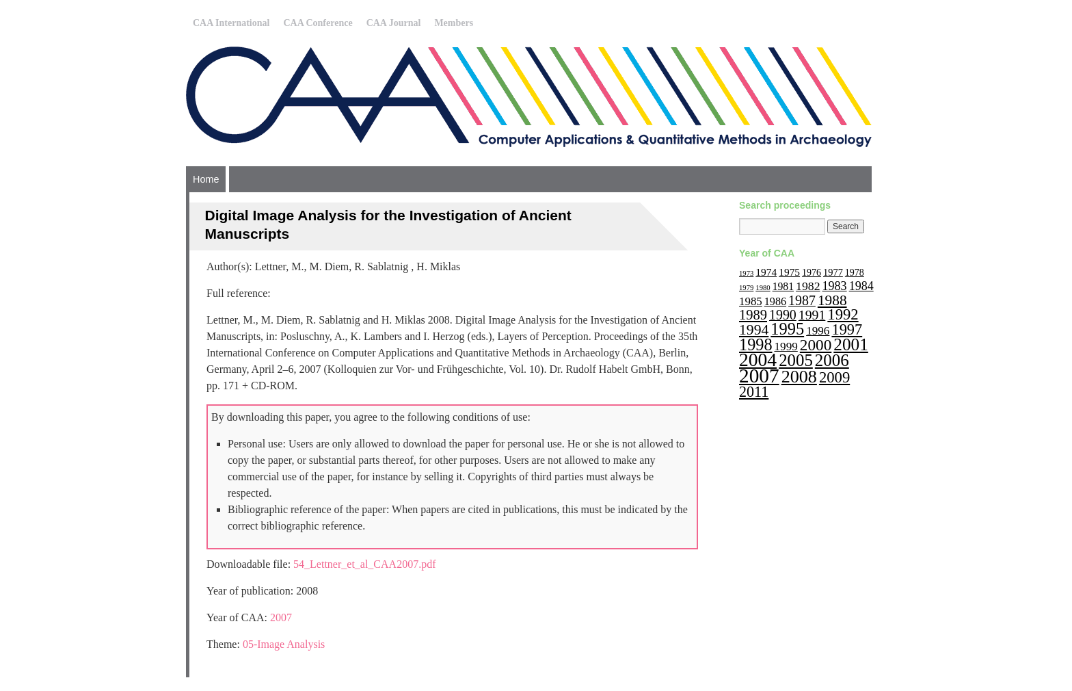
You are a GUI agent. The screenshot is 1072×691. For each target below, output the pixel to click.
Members (453, 23)
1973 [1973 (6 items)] (746, 273)
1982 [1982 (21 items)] (808, 286)
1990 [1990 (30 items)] (782, 314)
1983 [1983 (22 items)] (834, 286)
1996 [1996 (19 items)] (817, 330)
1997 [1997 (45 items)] (846, 329)
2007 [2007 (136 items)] (759, 376)
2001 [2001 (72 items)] (850, 344)
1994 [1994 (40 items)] (753, 330)
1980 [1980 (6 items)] (762, 287)
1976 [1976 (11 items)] (811, 273)
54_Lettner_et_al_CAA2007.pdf (364, 564)
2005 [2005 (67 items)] (796, 360)
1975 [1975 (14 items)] (789, 272)
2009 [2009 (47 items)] (834, 377)
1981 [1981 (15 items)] (783, 286)
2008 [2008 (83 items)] (799, 377)
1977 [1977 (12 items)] (833, 272)
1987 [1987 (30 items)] (802, 300)
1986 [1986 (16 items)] (775, 301)
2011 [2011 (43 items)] (753, 391)
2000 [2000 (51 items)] (816, 345)
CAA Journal (393, 23)
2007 (281, 617)
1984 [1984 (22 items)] (861, 286)
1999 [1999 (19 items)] (786, 346)
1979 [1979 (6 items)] (746, 287)
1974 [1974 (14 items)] (766, 272)
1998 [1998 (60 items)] (756, 344)
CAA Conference (317, 23)
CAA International (231, 23)
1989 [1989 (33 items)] (753, 314)
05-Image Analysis (284, 644)
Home (206, 179)
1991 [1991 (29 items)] (812, 314)
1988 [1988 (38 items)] (832, 300)
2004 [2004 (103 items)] (758, 359)
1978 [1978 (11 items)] (854, 273)
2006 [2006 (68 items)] (832, 360)
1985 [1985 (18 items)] (750, 301)
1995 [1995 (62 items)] (787, 329)
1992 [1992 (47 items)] (842, 314)
